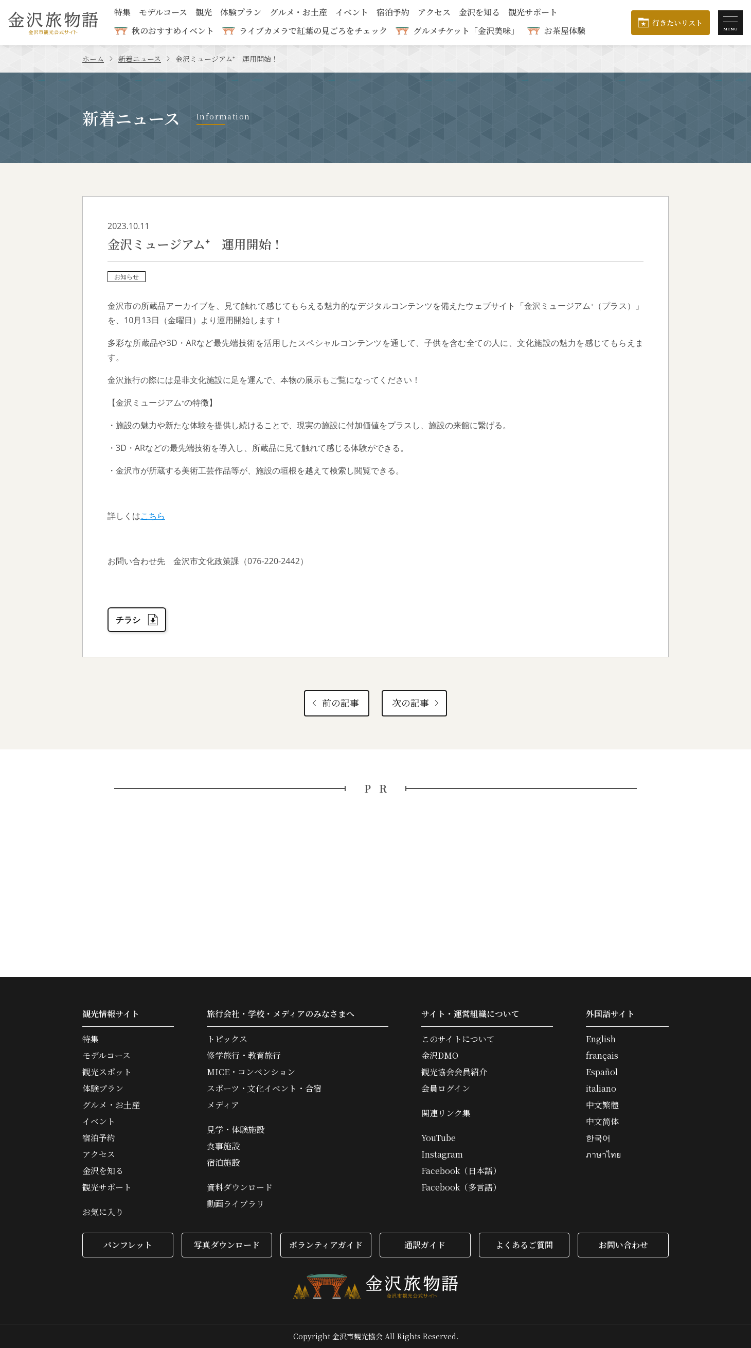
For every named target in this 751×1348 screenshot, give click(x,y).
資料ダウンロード (240, 1187)
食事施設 (223, 1146)
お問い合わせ (623, 1245)
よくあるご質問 (524, 1245)
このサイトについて (458, 1039)
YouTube (438, 1138)
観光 (203, 13)
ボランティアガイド (326, 1245)
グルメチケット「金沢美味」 (466, 31)
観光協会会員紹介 (454, 1072)
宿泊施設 (223, 1163)
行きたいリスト (677, 22)
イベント (351, 13)
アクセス (434, 13)
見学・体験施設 (235, 1130)
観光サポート (533, 13)
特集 (122, 13)
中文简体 (602, 1121)
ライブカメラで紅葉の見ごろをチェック (313, 31)
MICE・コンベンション (251, 1072)
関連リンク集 (446, 1113)
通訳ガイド (424, 1245)
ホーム (93, 59)
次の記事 (416, 702)
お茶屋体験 (564, 31)
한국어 (598, 1138)
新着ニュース (139, 59)
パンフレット (127, 1245)
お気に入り (102, 1212)
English (601, 1039)
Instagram (442, 1154)
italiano (601, 1088)
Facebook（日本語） (461, 1171)
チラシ (137, 619)
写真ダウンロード (227, 1245)
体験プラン (240, 13)
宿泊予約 (393, 13)
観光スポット (107, 1072)
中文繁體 (602, 1105)
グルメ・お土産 (298, 13)
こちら (152, 515)
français (602, 1056)
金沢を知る (479, 13)
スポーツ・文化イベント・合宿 (264, 1088)
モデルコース (163, 13)
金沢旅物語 (53, 22)
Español (602, 1072)
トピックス (227, 1039)
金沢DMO (439, 1056)
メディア (223, 1105)
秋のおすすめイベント (173, 31)
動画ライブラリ (235, 1204)
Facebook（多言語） (461, 1187)
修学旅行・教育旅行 (244, 1056)
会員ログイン (445, 1088)
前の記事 (334, 702)
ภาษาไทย (603, 1154)
